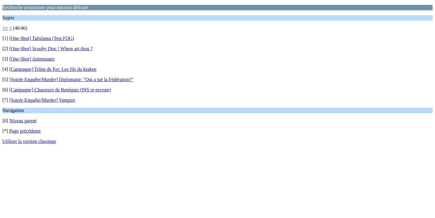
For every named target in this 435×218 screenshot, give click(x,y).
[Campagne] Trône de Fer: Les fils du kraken (52, 69)
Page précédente (25, 131)
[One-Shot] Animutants (32, 58)
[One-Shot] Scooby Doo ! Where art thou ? (51, 48)
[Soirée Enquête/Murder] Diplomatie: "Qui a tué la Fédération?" (71, 79)
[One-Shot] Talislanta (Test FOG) (41, 38)
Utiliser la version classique (29, 141)
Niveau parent (23, 120)
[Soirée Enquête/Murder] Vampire (42, 100)
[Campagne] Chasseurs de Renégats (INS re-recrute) (60, 89)
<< (5, 28)
